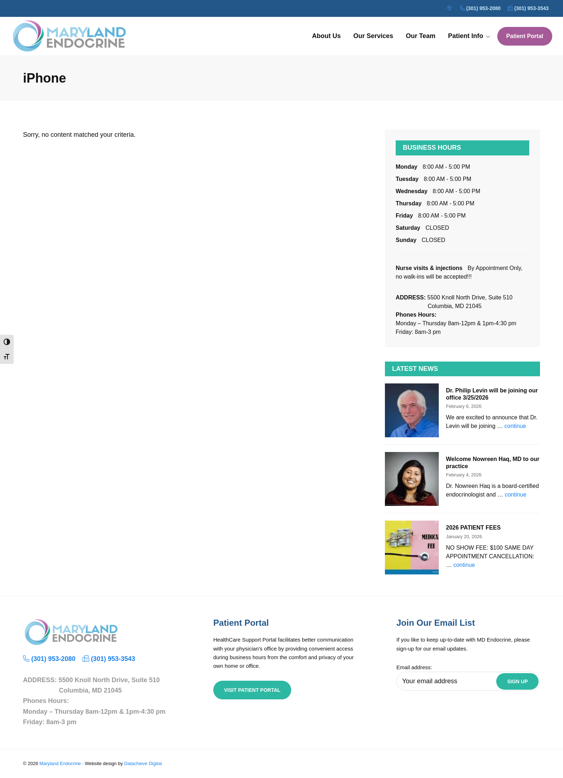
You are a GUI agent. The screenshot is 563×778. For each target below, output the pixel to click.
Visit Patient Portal (252, 690)
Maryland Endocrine (60, 763)
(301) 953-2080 (480, 8)
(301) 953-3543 (528, 8)
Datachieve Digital (143, 763)
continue (515, 426)
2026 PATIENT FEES (473, 528)
